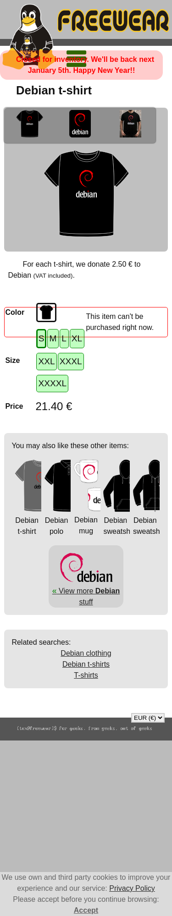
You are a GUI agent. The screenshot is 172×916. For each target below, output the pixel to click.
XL (77, 338)
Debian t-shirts (86, 664)
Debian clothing (86, 653)
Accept (86, 910)
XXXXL (52, 383)
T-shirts (86, 675)
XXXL (71, 361)
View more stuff (86, 591)
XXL (46, 361)
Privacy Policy (132, 888)
